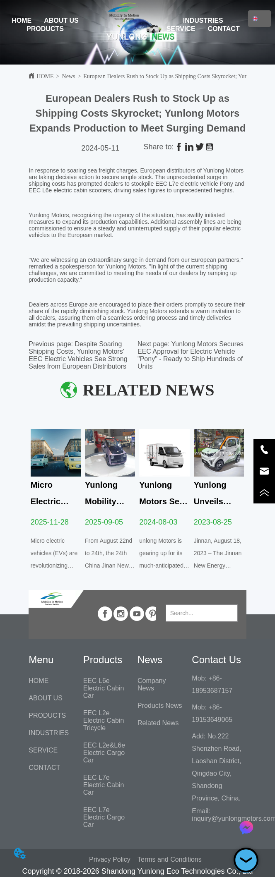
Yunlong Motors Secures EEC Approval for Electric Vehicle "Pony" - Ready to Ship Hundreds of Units (191, 355)
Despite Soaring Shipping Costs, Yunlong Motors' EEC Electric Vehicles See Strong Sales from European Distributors (78, 355)
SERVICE (180, 28)
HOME (21, 20)
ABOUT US (61, 20)
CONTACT (224, 28)
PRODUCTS (45, 28)
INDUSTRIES (203, 20)
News (68, 76)
